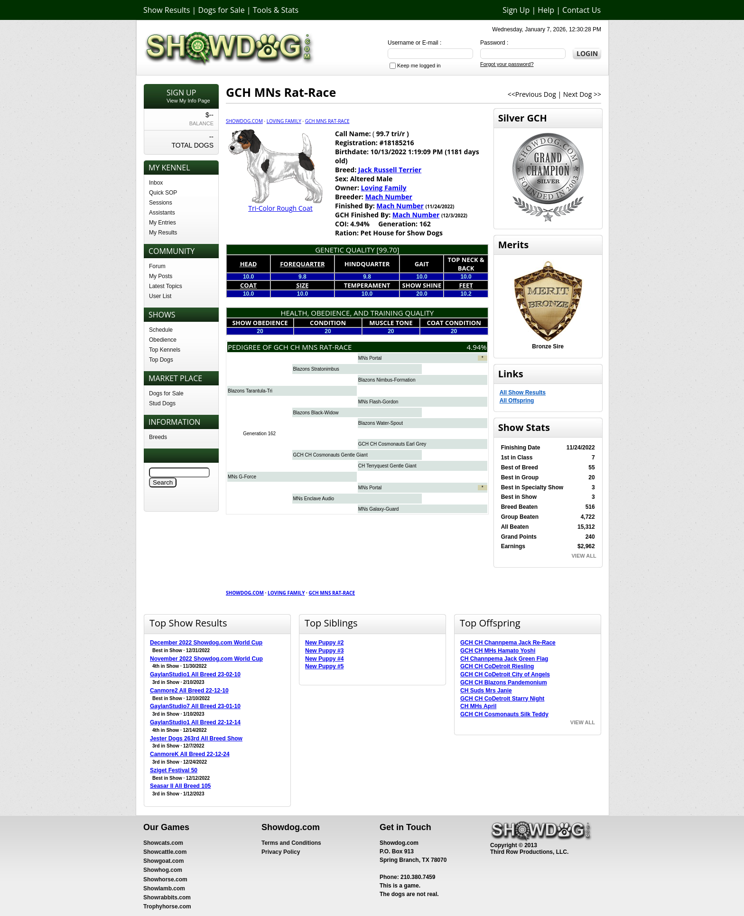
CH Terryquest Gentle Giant (387, 465)
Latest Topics (165, 286)
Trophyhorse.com (167, 906)
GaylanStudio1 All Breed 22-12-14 (195, 722)
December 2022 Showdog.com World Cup (206, 642)
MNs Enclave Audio (313, 498)
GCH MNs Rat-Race (327, 121)
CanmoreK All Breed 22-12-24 (190, 754)
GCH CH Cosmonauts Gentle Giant (330, 455)
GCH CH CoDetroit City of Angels (505, 674)
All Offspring (517, 400)
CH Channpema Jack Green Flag (504, 658)
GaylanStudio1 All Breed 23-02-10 (195, 674)
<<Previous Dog (532, 94)
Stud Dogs (162, 403)
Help (546, 10)
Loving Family (284, 121)
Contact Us (581, 10)
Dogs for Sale (221, 10)
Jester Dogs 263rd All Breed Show (196, 738)
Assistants (162, 212)
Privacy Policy (280, 852)
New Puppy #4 (324, 658)
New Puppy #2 (324, 642)
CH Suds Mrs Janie (486, 690)
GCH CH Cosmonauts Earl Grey (392, 444)
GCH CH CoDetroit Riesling (497, 666)
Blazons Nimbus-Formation (387, 380)
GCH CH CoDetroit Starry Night (502, 698)
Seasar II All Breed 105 (180, 786)
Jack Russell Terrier (389, 169)
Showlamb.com (164, 888)
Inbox (156, 182)
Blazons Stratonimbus (316, 369)
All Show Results (523, 392)
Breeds (158, 437)
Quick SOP (163, 192)
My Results (163, 232)
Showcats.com (163, 843)
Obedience (163, 339)
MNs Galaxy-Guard (378, 509)
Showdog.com (244, 121)
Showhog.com (162, 870)
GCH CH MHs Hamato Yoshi (497, 650)
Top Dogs (161, 359)
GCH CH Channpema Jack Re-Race (508, 642)
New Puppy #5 (324, 666)
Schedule (161, 330)
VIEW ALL (584, 556)
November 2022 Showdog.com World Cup (206, 658)
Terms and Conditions (291, 843)
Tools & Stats (275, 10)
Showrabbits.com (167, 897)
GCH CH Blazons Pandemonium (503, 682)
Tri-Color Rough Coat (280, 208)
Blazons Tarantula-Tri (250, 390)
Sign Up (516, 10)
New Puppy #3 (324, 650)
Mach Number (388, 196)
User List (160, 296)
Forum (157, 266)
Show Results (166, 10)
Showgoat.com (163, 861)
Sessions (160, 202)
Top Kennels (164, 349)
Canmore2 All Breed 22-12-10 (189, 690)
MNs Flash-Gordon (378, 401)
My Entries (162, 222)
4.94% (477, 347)
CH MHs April (478, 706)
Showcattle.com (164, 852)
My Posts (160, 276)
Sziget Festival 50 (173, 770)
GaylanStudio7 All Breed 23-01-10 (195, 706)
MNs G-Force (242, 476)
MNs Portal (369, 358)
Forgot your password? (507, 64)
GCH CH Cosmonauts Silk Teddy (504, 714)
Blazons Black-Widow (315, 412)
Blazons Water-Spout (380, 423)
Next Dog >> (582, 94)
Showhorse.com (165, 879)
